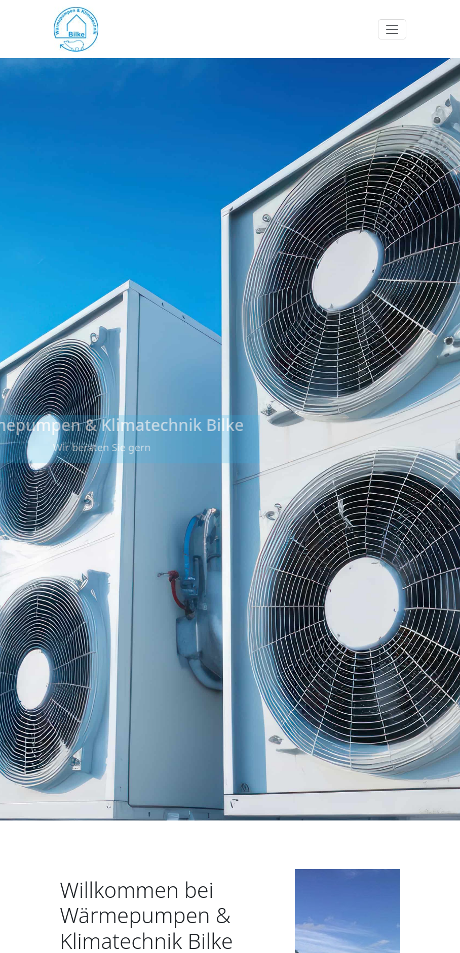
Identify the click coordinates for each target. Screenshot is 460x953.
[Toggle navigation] (392, 29)
